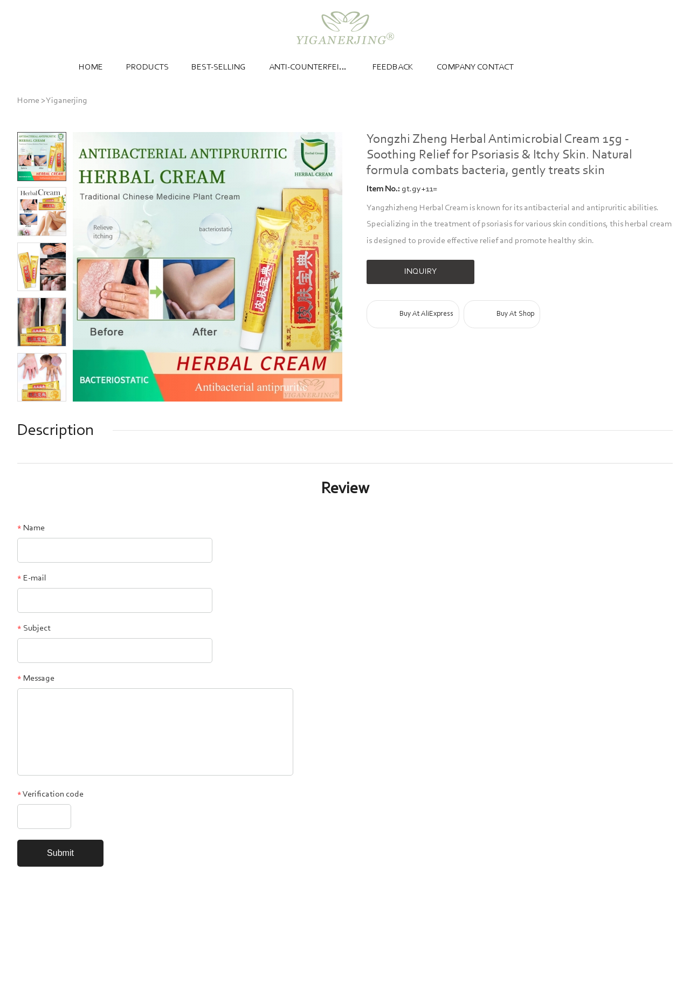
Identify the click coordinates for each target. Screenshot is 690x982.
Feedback (392, 67)
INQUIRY (420, 271)
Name (31, 528)
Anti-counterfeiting (309, 67)
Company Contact (475, 67)
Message (35, 678)
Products (147, 67)
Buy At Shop (515, 314)
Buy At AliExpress (426, 314)
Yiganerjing (66, 100)
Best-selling (218, 67)
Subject (34, 628)
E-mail (31, 578)
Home (91, 67)
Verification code (50, 794)
